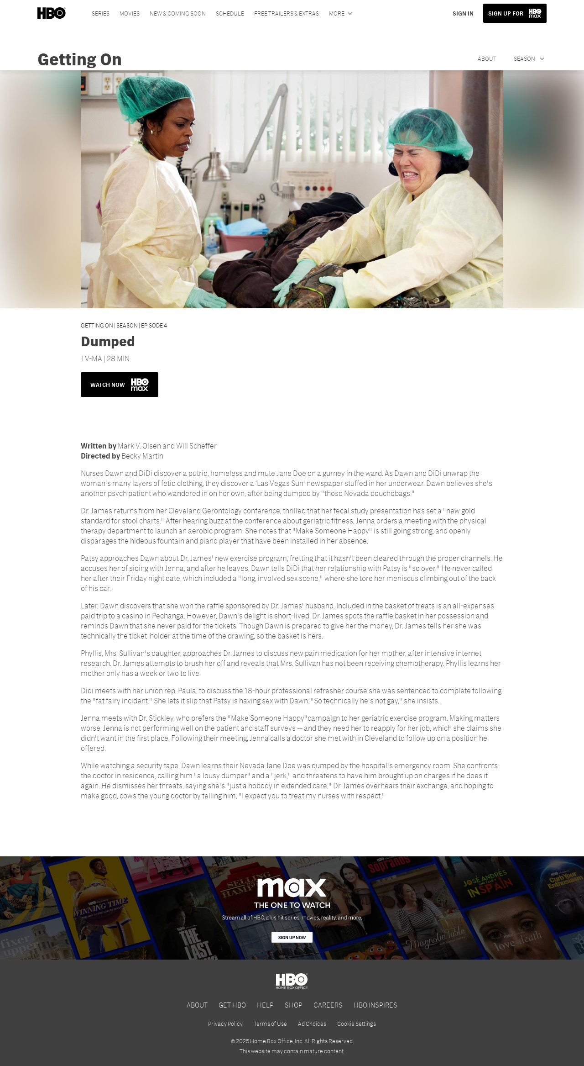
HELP (265, 1004)
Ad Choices (312, 1023)
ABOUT (197, 1004)
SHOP (293, 1004)
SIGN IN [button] (463, 13)
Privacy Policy (225, 1023)
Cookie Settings (356, 1023)
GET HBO (232, 1004)
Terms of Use (270, 1023)
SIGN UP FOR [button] (505, 13)
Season (525, 58)
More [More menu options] (336, 13)
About (487, 58)
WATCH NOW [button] (119, 384)
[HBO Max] (292, 908)
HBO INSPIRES (375, 1004)
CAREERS (328, 1004)
